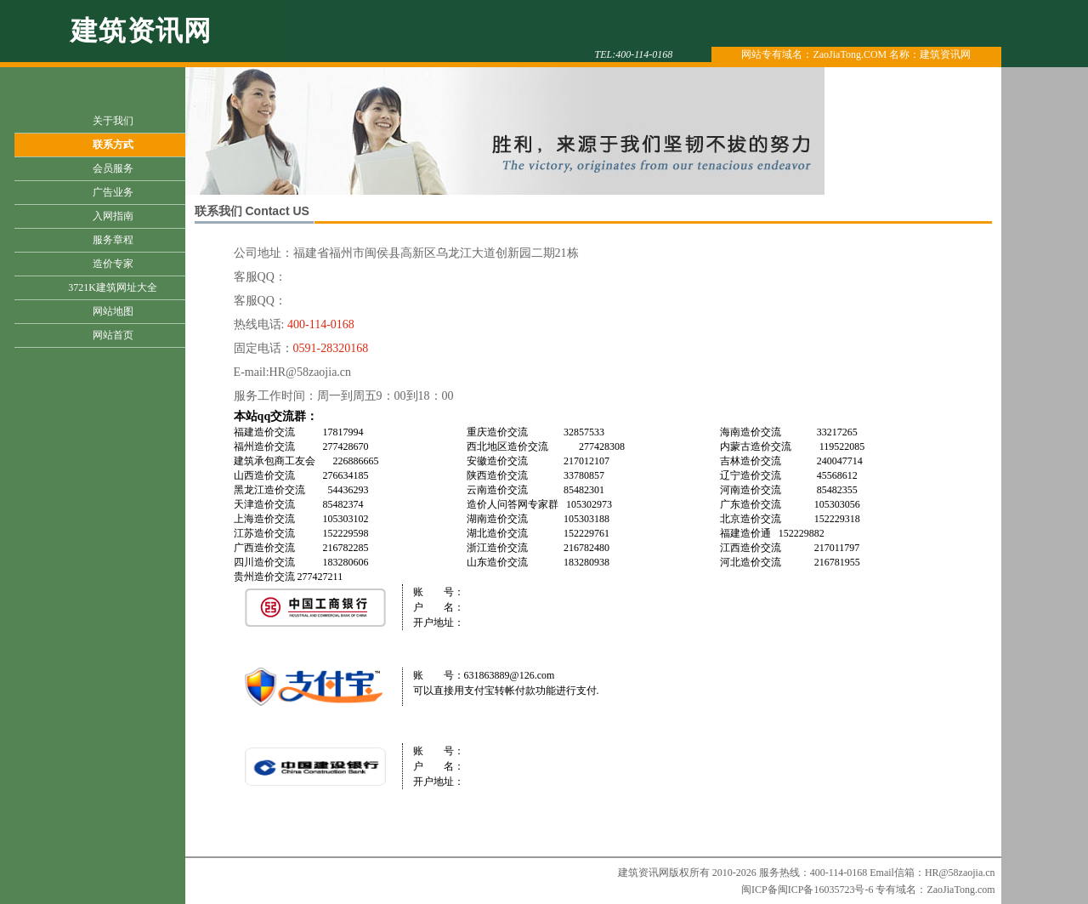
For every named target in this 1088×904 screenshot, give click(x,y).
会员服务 (113, 168)
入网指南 (113, 216)
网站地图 (113, 311)
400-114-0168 (320, 324)
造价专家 (113, 264)
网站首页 (113, 335)
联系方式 (113, 145)
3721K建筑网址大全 (112, 287)
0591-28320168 (331, 348)
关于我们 (113, 121)
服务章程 (113, 240)
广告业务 (113, 192)
